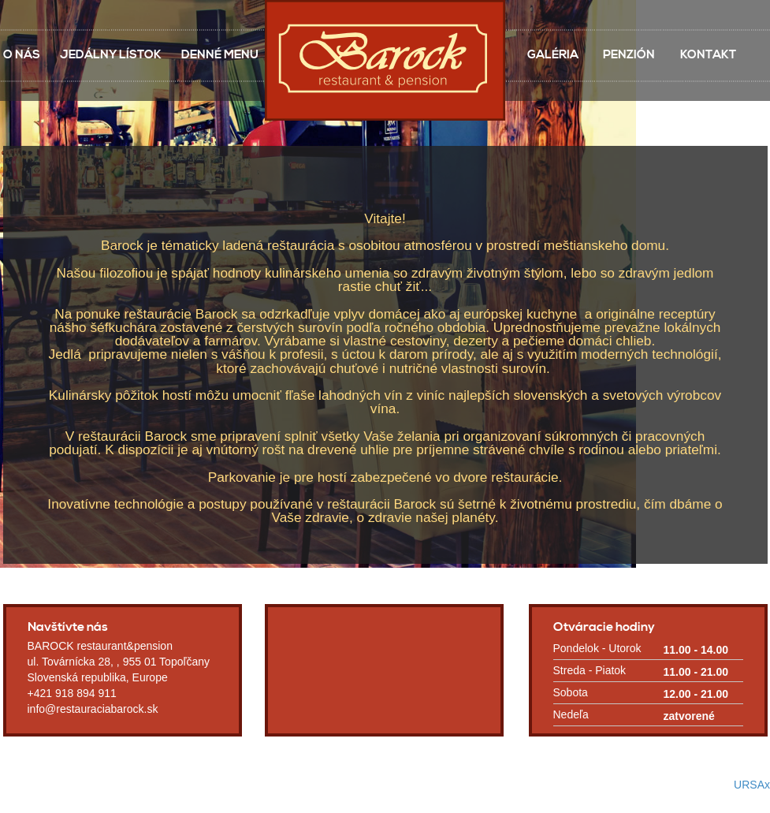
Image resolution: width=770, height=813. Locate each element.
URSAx (752, 784)
